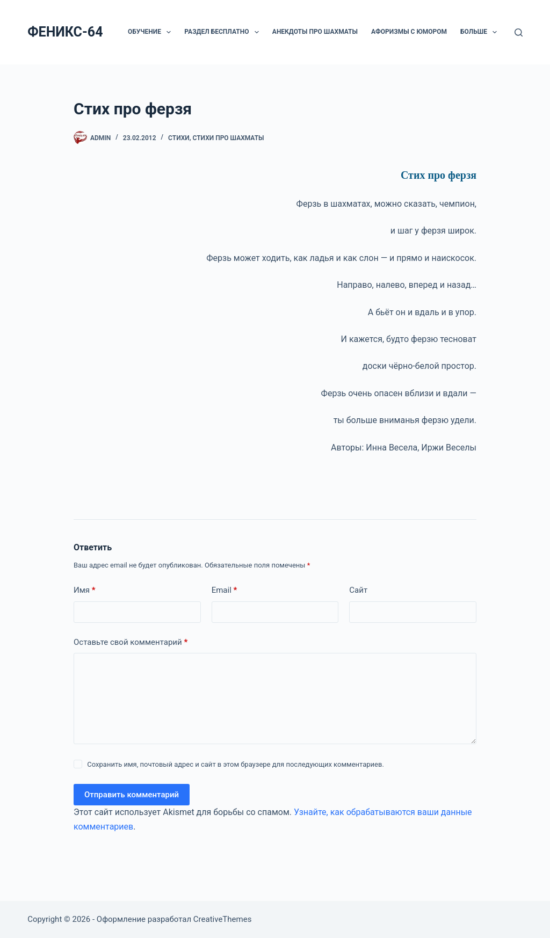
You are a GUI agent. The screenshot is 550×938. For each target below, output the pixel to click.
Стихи (179, 138)
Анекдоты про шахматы (315, 31)
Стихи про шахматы (228, 138)
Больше (480, 32)
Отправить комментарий (131, 794)
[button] (168, 32)
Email (224, 590)
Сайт (358, 590)
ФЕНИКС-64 (65, 32)
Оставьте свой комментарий (130, 642)
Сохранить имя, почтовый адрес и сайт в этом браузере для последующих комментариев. (235, 764)
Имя (85, 590)
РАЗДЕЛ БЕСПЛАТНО (223, 32)
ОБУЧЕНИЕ (151, 32)
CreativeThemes (222, 919)
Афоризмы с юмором (409, 31)
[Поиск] (519, 32)
